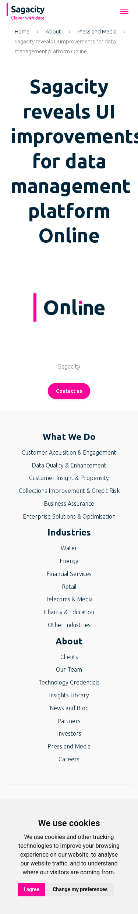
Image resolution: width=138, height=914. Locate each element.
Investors (69, 733)
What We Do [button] (69, 437)
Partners (69, 721)
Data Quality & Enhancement (69, 465)
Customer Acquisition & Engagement (69, 452)
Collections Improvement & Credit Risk (69, 490)
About (53, 31)
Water (69, 548)
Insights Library (69, 695)
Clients (69, 657)
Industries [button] (69, 532)
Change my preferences (80, 889)
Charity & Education (69, 612)
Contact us (69, 391)
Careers (69, 759)
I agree (31, 889)
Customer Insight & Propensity (69, 477)
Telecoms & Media (69, 599)
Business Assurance (69, 503)
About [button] (69, 641)
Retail (69, 586)
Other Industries (69, 625)
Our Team (69, 669)
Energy (69, 561)
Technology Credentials (69, 682)
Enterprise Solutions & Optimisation (69, 516)
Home (22, 31)
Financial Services (69, 573)
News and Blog (69, 708)
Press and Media (97, 31)
